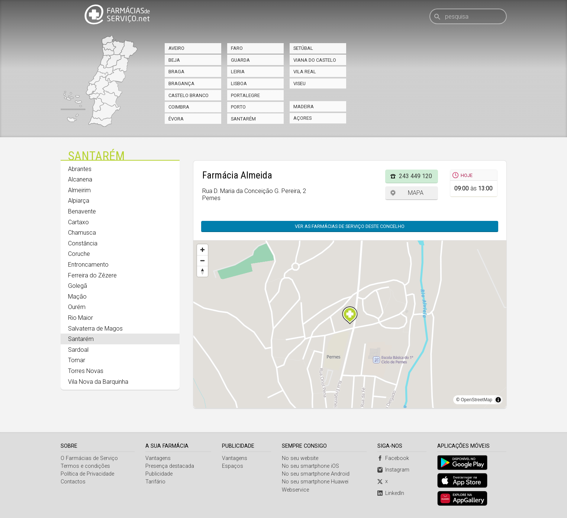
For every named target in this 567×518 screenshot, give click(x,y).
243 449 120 (415, 176)
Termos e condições (85, 466)
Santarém (243, 119)
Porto (238, 107)
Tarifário (155, 482)
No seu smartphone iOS (310, 466)
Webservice (295, 490)
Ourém (77, 307)
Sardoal (78, 349)
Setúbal (303, 48)
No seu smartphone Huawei (315, 482)
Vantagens (158, 458)
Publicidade (159, 474)
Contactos (73, 482)
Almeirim (79, 190)
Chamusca (82, 232)
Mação (77, 296)
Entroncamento (88, 264)
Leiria (238, 71)
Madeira (303, 106)
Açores (302, 118)
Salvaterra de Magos (95, 328)
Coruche (79, 253)
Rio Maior (80, 317)
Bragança (181, 83)
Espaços (232, 466)
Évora (176, 119)
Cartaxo (78, 222)
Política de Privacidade (87, 474)
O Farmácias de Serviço (89, 458)
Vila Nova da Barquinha (98, 381)
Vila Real (304, 71)
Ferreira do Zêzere (92, 275)
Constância (82, 243)
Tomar (76, 360)
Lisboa (239, 83)
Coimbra (178, 107)
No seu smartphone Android (315, 474)
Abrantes (79, 169)
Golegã (77, 285)
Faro (237, 48)
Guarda (240, 60)
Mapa (415, 192)
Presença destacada (169, 466)
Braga (176, 71)
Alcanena (80, 179)
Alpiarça (78, 200)
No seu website (300, 458)
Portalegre (245, 95)
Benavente (82, 211)
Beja (174, 60)
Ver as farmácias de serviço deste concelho (350, 226)
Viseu (299, 83)
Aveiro (176, 48)
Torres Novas (85, 370)
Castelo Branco (188, 95)
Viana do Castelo (314, 60)
